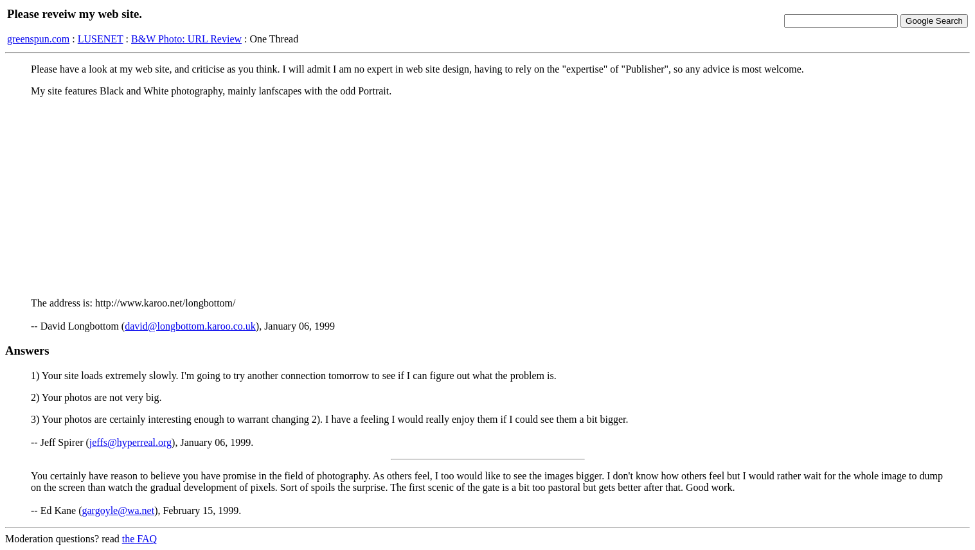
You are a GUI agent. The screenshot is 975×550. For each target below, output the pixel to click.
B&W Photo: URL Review (186, 38)
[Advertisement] (487, 197)
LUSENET (100, 38)
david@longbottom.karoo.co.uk (190, 326)
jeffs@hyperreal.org (130, 442)
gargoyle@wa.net (118, 510)
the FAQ (139, 538)
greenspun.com (38, 38)
